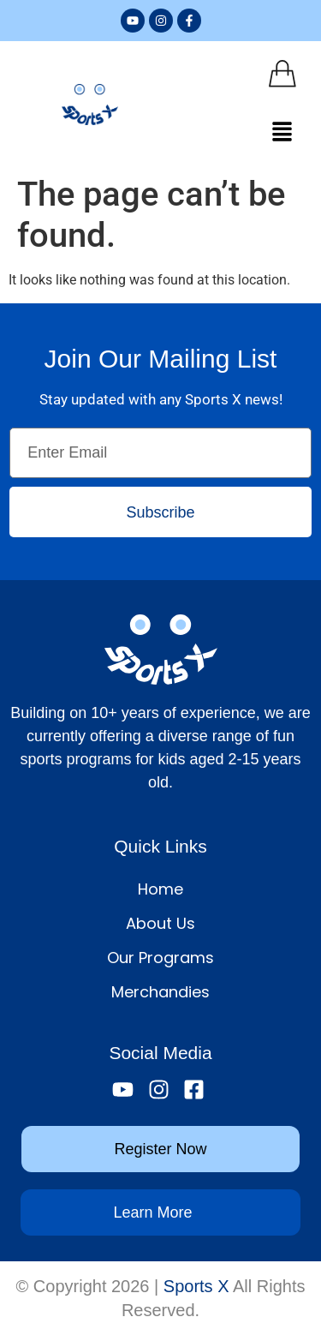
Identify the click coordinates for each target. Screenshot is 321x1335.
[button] (282, 133)
